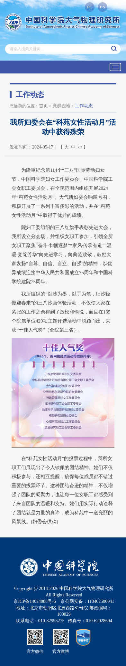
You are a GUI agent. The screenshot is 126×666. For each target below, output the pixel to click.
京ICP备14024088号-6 (35, 601)
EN (102, 7)
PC (89, 7)
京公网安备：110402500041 (87, 601)
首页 (43, 105)
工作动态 (84, 105)
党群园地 (61, 105)
